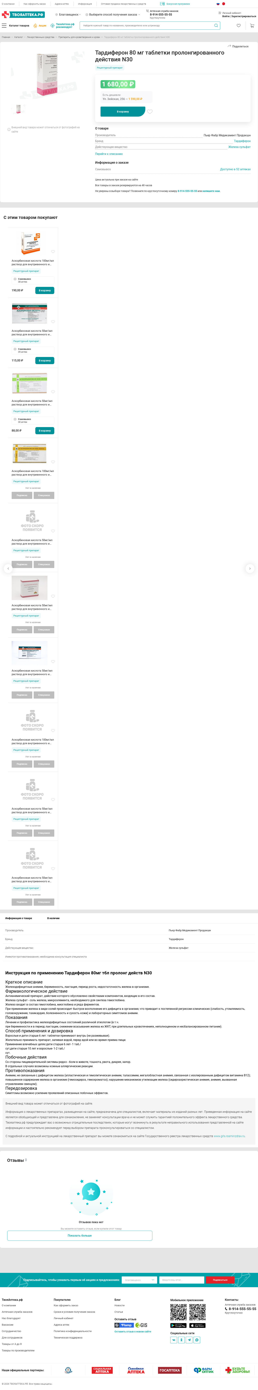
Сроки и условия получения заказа (74, 1311)
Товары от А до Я (12, 1344)
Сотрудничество (11, 1331)
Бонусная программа (175, 3)
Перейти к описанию (109, 154)
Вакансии (7, 1324)
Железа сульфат (239, 147)
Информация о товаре (18, 918)
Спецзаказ (44, 495)
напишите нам (211, 191)
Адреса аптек (62, 4)
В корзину (123, 111)
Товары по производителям (18, 1350)
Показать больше (80, 1235)
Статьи (118, 1311)
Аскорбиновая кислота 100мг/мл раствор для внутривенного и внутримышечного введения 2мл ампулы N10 (33, 262)
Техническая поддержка (68, 1337)
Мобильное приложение (187, 1300)
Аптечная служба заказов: (164, 11)
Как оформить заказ (35, 4)
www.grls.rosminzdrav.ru (229, 1136)
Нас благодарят (11, 1318)
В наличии (53, 918)
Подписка (22, 495)
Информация (85, 4)
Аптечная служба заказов (17, 1311)
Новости (119, 1305)
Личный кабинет (63, 1318)
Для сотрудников (12, 1337)
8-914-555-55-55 (161, 14)
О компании (8, 4)
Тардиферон (242, 141)
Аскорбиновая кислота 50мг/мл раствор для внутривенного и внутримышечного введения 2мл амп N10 (33, 332)
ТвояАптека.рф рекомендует (62, 25)
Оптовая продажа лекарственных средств (123, 4)
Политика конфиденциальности (73, 1331)
